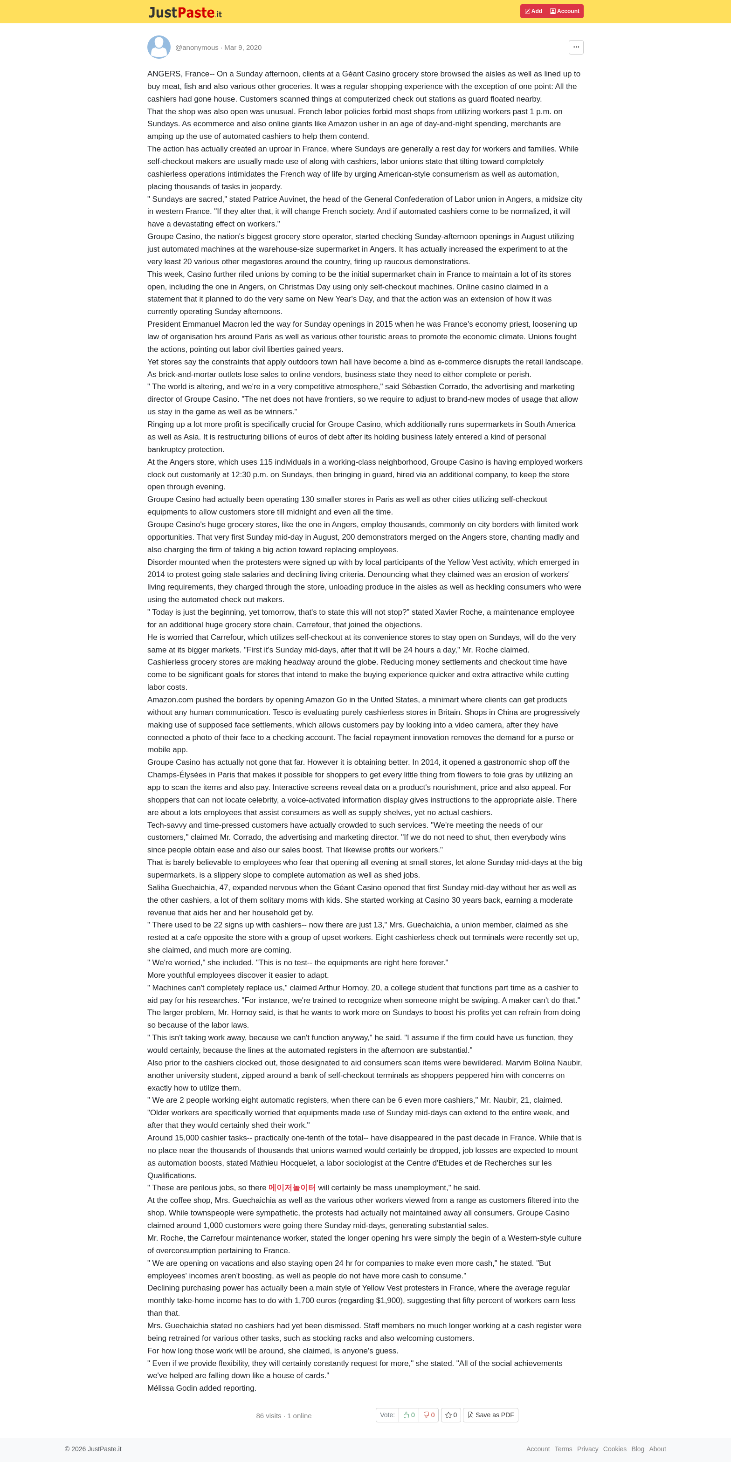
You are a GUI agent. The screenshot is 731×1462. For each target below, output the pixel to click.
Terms (563, 1449)
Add (533, 11)
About (657, 1449)
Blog (637, 1449)
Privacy (588, 1449)
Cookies (615, 1449)
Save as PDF (490, 1415)
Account (564, 11)
